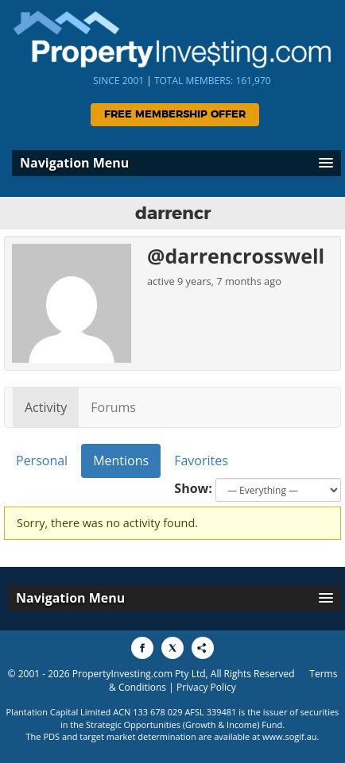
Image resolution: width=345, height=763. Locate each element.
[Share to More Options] (203, 648)
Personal (42, 460)
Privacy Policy (206, 687)
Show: (193, 488)
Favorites (201, 460)
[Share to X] (172, 648)
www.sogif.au (289, 736)
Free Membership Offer (175, 115)
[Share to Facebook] (142, 648)
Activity (46, 407)
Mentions (121, 460)
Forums (113, 407)
